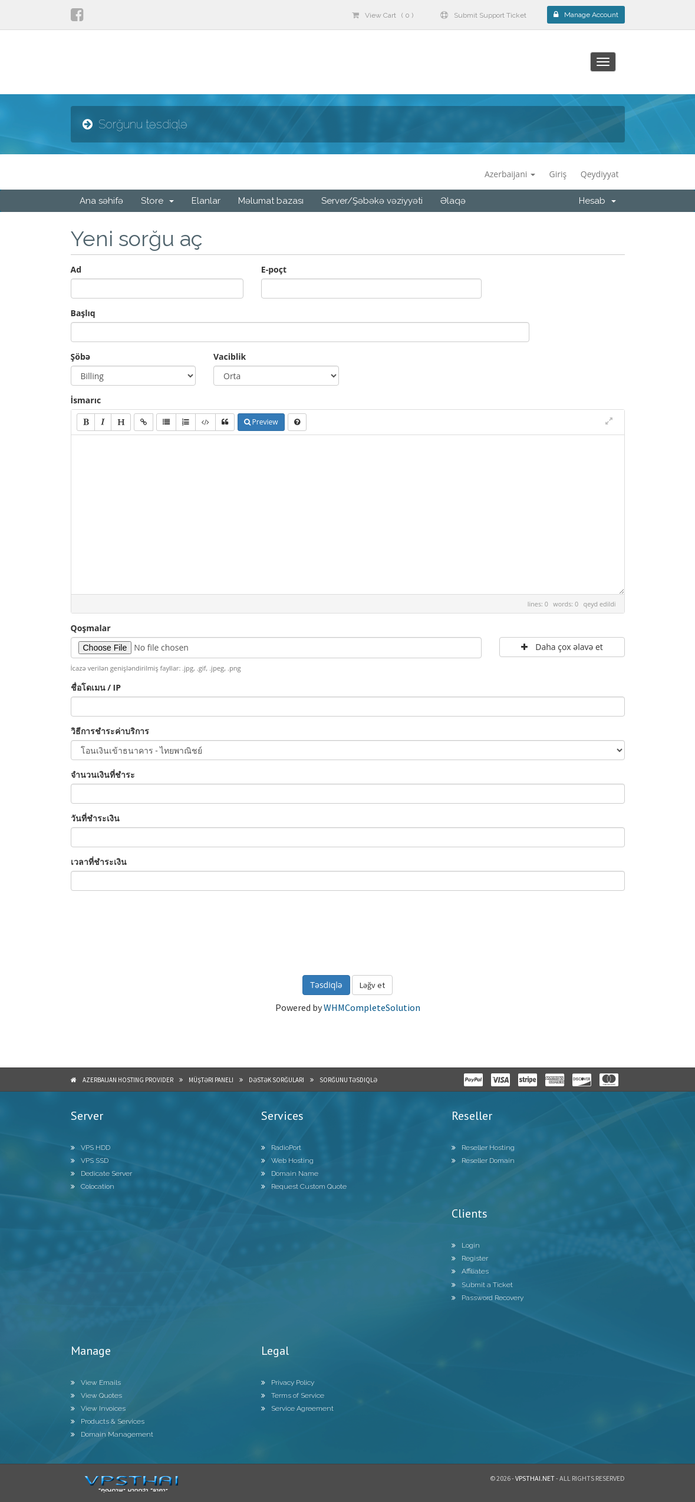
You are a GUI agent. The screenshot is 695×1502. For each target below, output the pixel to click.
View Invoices (98, 1408)
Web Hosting (287, 1160)
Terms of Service (292, 1395)
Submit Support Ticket (483, 15)
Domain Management (112, 1434)
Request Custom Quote (304, 1186)
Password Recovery (487, 1298)
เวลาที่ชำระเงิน (99, 861)
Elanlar (206, 200)
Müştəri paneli (211, 1080)
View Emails (96, 1382)
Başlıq (83, 313)
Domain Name (289, 1173)
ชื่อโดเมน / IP (96, 687)
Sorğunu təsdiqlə (348, 1080)
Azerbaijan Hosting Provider (128, 1080)
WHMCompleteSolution (372, 1007)
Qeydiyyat (600, 174)
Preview (261, 422)
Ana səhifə (101, 200)
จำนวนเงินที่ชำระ (103, 774)
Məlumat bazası (271, 200)
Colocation (92, 1186)
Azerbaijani (510, 174)
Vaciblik (229, 356)
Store (157, 200)
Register (470, 1258)
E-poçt (273, 269)
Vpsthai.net (535, 1478)
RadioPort (281, 1147)
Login (466, 1245)
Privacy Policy (287, 1382)
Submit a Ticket (482, 1285)
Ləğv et (372, 985)
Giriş (558, 174)
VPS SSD (89, 1160)
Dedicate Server (101, 1173)
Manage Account (586, 15)
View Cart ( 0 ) (382, 15)
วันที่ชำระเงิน (95, 818)
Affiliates (470, 1271)
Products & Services (107, 1421)
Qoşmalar (91, 628)
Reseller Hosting (483, 1147)
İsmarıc (86, 400)
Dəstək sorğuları (276, 1080)
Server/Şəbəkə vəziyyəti (372, 200)
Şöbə (81, 356)
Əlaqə (453, 200)
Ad (76, 269)
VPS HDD (90, 1147)
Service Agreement (297, 1408)
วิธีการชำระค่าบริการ (110, 731)
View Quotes (96, 1395)
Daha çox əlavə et (562, 646)
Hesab (597, 200)
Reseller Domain (483, 1160)
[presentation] (347, 931)
